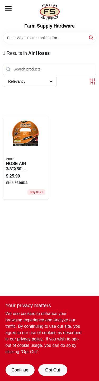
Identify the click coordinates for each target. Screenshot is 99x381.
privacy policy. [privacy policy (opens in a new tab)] (30, 339)
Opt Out (52, 370)
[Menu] (8, 8)
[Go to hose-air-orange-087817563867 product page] (26, 158)
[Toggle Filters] (92, 81)
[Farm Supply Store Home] (50, 12)
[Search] (91, 37)
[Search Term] (49, 38)
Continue (19, 370)
